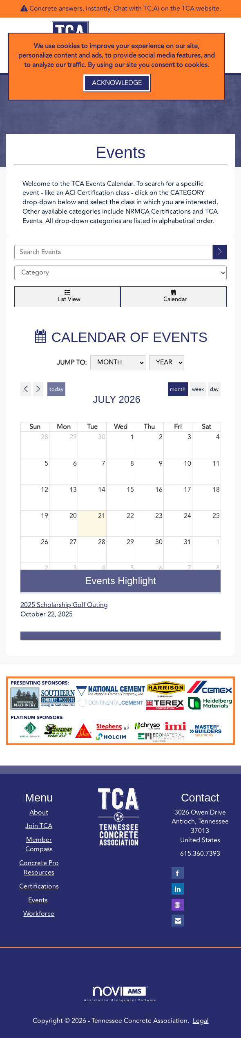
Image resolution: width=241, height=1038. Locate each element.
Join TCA (38, 826)
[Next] (38, 389)
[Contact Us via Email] (178, 920)
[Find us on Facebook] (178, 873)
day (214, 389)
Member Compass (39, 844)
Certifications (39, 886)
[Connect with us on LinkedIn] (178, 889)
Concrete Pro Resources (39, 867)
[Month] (117, 362)
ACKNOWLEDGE (117, 83)
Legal (201, 1021)
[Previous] (25, 389)
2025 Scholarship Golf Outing (64, 605)
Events (38, 900)
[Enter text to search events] (113, 252)
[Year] (166, 362)
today (56, 389)
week (198, 389)
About (38, 812)
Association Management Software (120, 994)
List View (67, 297)
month (177, 389)
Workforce (38, 914)
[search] (220, 252)
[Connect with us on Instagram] (178, 905)
